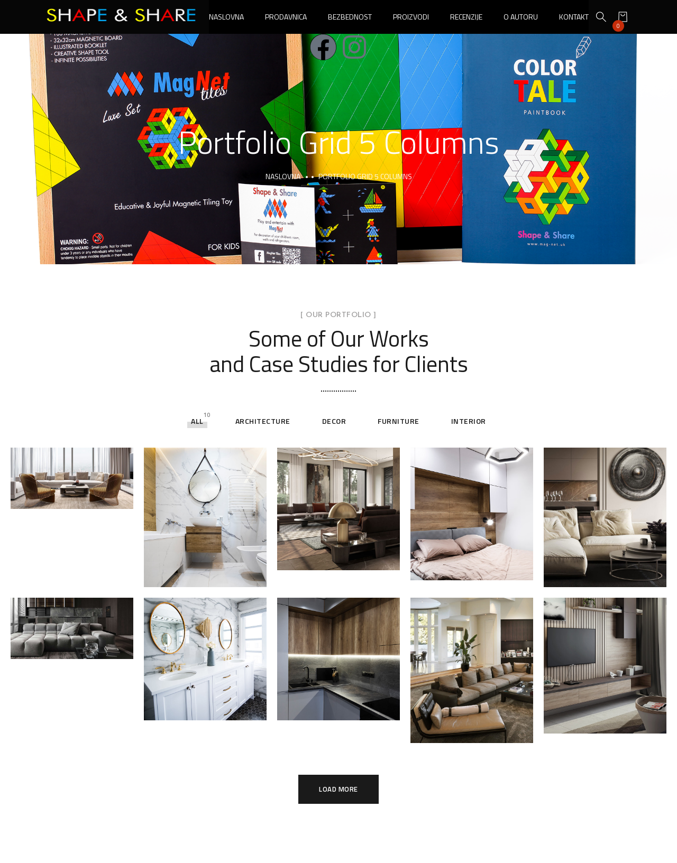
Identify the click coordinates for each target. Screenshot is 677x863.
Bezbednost (350, 16)
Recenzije (466, 16)
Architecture (262, 420)
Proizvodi (411, 16)
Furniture (398, 420)
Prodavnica (286, 16)
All (197, 420)
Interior (468, 420)
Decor (334, 420)
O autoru (521, 16)
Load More (338, 789)
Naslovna (226, 16)
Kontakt (574, 16)
